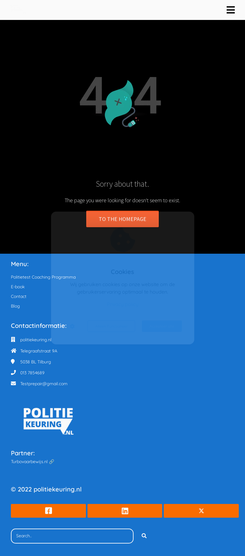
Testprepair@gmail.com (44, 383)
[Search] (144, 536)
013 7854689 (32, 373)
